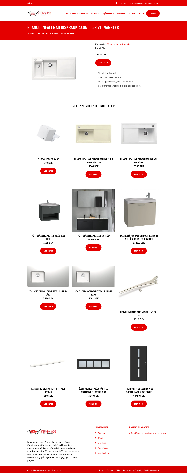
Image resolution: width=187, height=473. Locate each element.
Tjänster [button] (107, 12)
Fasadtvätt (102, 441)
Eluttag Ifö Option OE (48, 157)
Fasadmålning (103, 451)
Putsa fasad (102, 446)
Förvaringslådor (123, 42)
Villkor (118, 468)
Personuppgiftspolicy (132, 468)
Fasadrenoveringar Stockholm (82, 12)
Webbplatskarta (151, 468)
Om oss (121, 12)
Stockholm (119, 3)
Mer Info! (103, 61)
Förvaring (111, 42)
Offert (153, 12)
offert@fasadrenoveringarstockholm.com (142, 3)
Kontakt (110, 468)
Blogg (131, 12)
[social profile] (36, 3)
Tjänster (101, 431)
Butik (141, 12)
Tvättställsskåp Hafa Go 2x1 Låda (93, 234)
